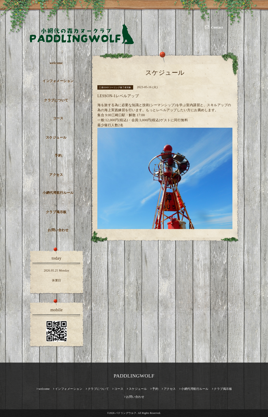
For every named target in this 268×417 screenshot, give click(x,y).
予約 (58, 155)
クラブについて (56, 100)
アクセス (56, 174)
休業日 (56, 280)
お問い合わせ (58, 230)
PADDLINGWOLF (134, 375)
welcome (56, 63)
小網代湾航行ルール (58, 192)
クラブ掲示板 (56, 212)
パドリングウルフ (125, 413)
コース (58, 118)
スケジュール (56, 137)
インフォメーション (58, 81)
